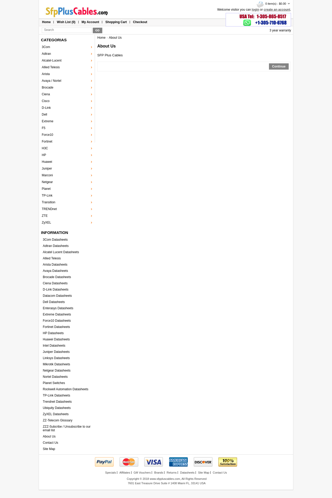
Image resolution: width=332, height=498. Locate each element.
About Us (49, 436)
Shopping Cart (116, 22)
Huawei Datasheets (56, 339)
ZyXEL (46, 222)
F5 (43, 128)
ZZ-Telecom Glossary (57, 420)
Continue (279, 66)
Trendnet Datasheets (57, 401)
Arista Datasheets (55, 264)
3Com (46, 47)
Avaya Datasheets (55, 271)
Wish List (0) (66, 22)
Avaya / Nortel (51, 81)
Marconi (47, 175)
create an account (277, 9)
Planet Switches (54, 383)
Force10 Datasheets (57, 320)
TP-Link (47, 195)
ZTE (45, 216)
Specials (110, 472)
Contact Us (50, 443)
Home (46, 22)
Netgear (47, 182)
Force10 (47, 135)
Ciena (46, 94)
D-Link (46, 108)
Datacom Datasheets (57, 296)
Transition (48, 202)
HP (44, 155)
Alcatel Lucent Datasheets (61, 252)
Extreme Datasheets (57, 314)
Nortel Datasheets (55, 377)
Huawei (47, 162)
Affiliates (124, 472)
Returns (172, 472)
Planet (46, 189)
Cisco (46, 101)
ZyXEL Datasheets (56, 414)
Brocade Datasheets (57, 277)
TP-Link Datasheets (56, 395)
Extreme (47, 121)
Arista (46, 74)
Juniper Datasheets (56, 352)
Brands (158, 472)
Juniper (47, 168)
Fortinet (47, 141)
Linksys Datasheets (56, 358)
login (255, 9)
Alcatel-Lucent (51, 60)
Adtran (46, 54)
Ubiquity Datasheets (57, 408)
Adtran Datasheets (55, 246)
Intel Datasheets (54, 345)
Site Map (49, 449)
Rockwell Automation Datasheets (65, 389)
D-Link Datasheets (55, 289)
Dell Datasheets (54, 302)
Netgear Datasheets (57, 370)
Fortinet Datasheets (56, 327)
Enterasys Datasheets (58, 308)
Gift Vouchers (142, 472)
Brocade (47, 87)
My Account (90, 22)
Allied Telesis (51, 67)
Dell (44, 114)
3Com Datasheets (55, 239)
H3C (45, 148)
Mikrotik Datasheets (56, 364)
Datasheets (187, 472)
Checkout (140, 22)
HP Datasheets (53, 333)
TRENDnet (49, 209)
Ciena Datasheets (55, 283)
